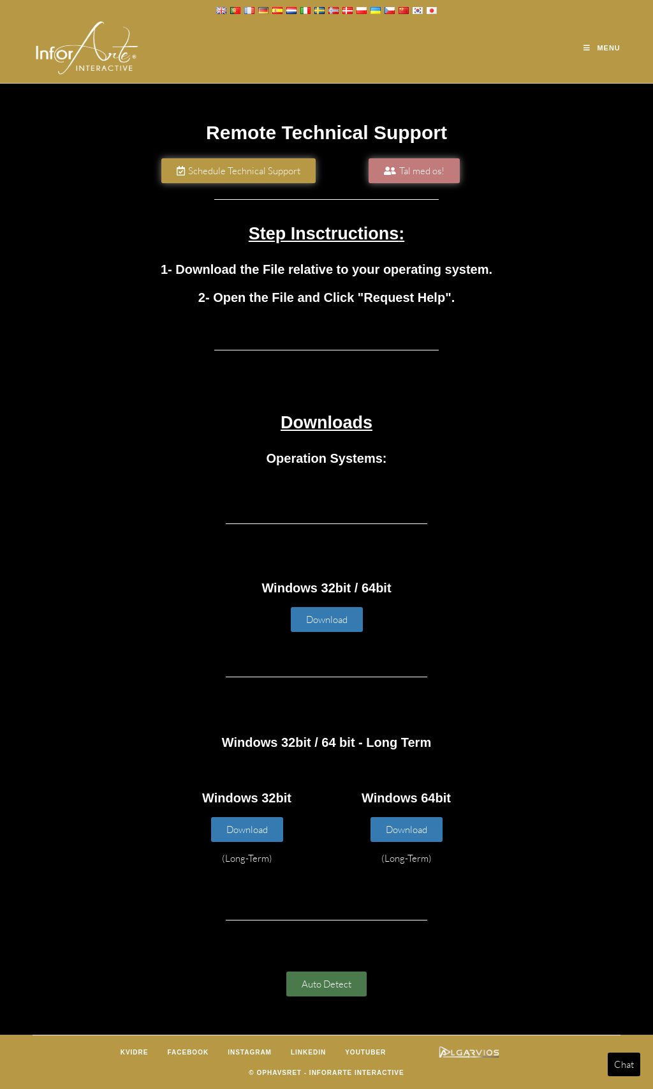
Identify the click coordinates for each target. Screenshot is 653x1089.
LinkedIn (308, 1052)
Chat (624, 1064)
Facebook (188, 1052)
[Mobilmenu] (601, 48)
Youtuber (365, 1052)
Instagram (250, 1052)
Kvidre (135, 1052)
